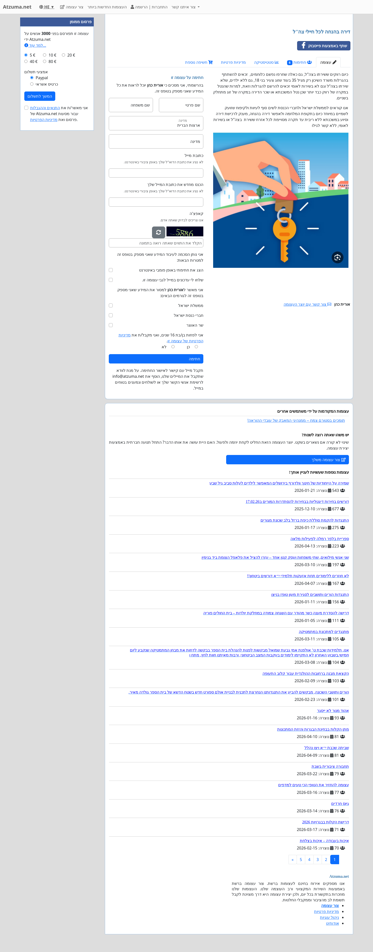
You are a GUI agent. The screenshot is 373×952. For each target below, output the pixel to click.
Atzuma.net (17, 6)
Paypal (42, 77)
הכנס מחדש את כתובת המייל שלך (175, 184)
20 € (71, 55)
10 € (52, 55)
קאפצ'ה (196, 213)
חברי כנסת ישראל (188, 315)
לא (164, 346)
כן (188, 346)
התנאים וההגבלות (45, 107)
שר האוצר (194, 325)
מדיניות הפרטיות (43, 119)
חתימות (299, 62)
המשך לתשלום (40, 96)
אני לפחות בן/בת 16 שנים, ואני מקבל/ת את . (161, 338)
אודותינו (332, 923)
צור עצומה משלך (328, 459)
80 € (52, 61)
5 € (32, 55)
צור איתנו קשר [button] (184, 7)
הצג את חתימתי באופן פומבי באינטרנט (171, 270)
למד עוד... (35, 45)
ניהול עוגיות (329, 917)
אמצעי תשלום (36, 72)
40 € (34, 61)
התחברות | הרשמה (149, 7)
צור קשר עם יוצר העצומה (307, 304)
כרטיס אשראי (47, 84)
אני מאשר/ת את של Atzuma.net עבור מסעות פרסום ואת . (59, 113)
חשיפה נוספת (199, 62)
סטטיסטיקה (266, 62)
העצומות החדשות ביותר (107, 7)
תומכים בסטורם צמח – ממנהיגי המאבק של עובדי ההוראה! (296, 420)
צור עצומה (71, 7)
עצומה (328, 62)
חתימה (194, 359)
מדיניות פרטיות (233, 62)
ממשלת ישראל (190, 305)
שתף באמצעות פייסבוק (322, 45)
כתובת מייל (194, 155)
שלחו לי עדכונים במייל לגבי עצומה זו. (172, 280)
